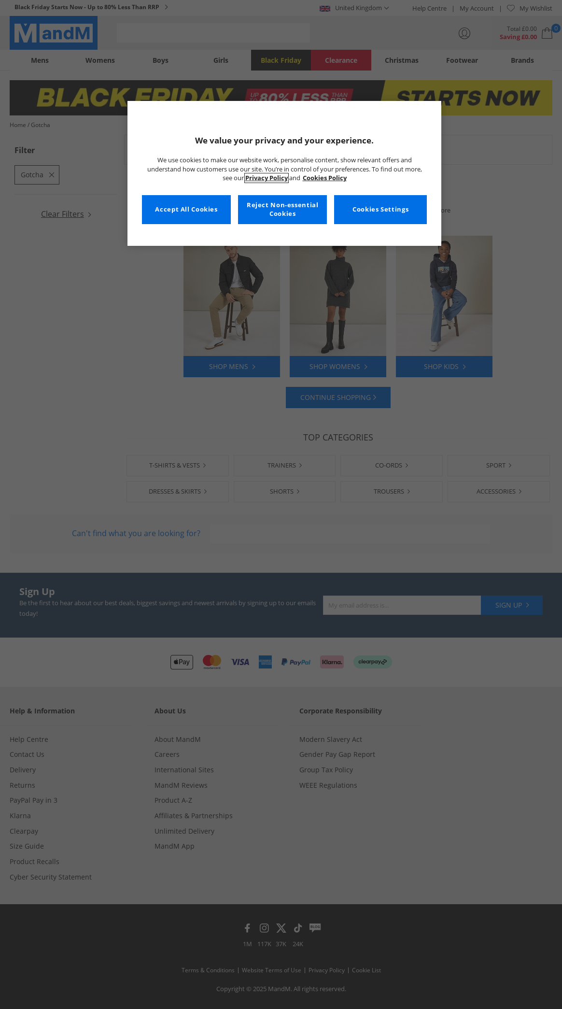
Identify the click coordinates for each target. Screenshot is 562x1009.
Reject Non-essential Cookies (283, 209)
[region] (284, 173)
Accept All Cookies (186, 209)
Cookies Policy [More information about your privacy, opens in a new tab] (325, 178)
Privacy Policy (266, 178)
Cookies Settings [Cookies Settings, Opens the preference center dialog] (380, 209)
